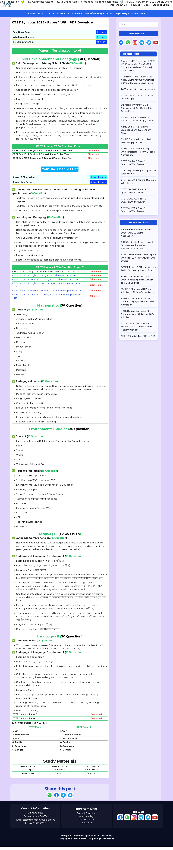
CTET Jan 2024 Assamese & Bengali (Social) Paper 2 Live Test (46, 279)
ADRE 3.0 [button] (62, 13)
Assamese (20, 749)
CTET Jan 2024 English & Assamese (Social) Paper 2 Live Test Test (46, 271)
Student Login (161, 5)
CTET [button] (49, 13)
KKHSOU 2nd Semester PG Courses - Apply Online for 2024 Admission (137, 314)
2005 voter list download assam (138, 89)
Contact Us (86, 826)
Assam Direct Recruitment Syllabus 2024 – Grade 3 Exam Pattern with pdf (136, 326)
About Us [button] (122, 5)
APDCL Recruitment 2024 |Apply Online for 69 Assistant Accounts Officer (138, 257)
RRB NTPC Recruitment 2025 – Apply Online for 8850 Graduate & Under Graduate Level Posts (137, 79)
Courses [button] (136, 5)
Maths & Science (72, 738)
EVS (17, 742)
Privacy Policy (86, 820)
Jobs (147, 5)
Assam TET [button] (34, 13)
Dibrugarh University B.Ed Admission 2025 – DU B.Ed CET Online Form (137, 108)
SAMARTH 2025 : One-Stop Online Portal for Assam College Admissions (138, 151)
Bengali (19, 753)
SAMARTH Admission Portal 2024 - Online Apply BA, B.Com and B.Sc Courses (137, 279)
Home (111, 5)
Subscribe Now (98, 177)
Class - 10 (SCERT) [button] (117, 13)
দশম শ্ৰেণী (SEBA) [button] (93, 13)
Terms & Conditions (86, 817)
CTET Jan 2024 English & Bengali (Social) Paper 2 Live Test (44, 275)
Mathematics (22, 738)
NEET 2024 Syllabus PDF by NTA (138, 336)
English (19, 745)
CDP (16, 734)
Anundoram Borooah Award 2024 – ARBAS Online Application (136, 232)
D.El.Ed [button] (76, 13)
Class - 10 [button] (137, 13)
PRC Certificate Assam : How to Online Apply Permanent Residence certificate (77, 1)
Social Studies (71, 742)
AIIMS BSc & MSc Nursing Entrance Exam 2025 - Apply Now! (136, 130)
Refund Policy (86, 823)
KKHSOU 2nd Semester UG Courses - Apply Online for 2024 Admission (137, 301)
